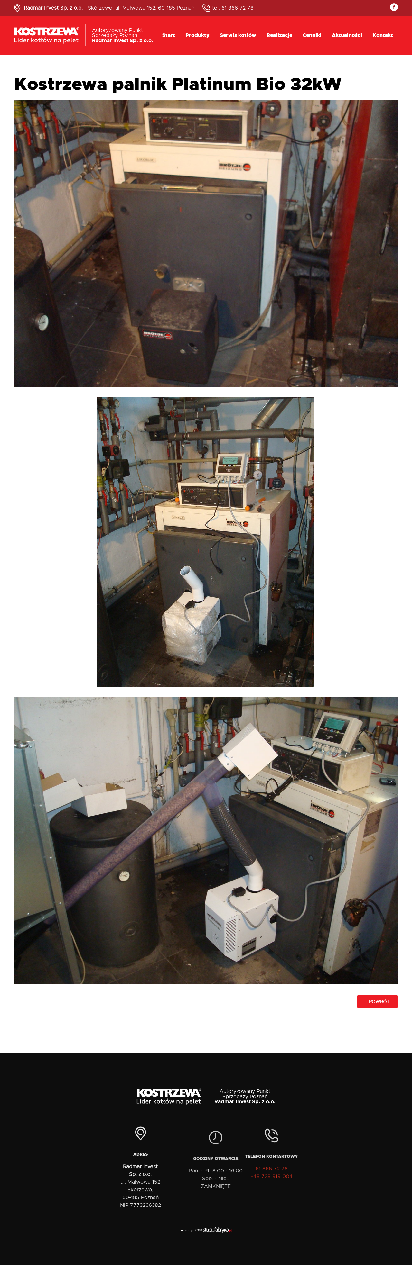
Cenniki (312, 35)
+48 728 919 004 (271, 1182)
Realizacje (279, 35)
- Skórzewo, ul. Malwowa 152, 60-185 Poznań (109, 8)
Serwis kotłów (238, 35)
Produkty (197, 35)
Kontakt (382, 35)
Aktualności (347, 35)
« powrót (377, 1002)
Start (168, 35)
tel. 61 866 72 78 (233, 8)
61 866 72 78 (272, 1175)
